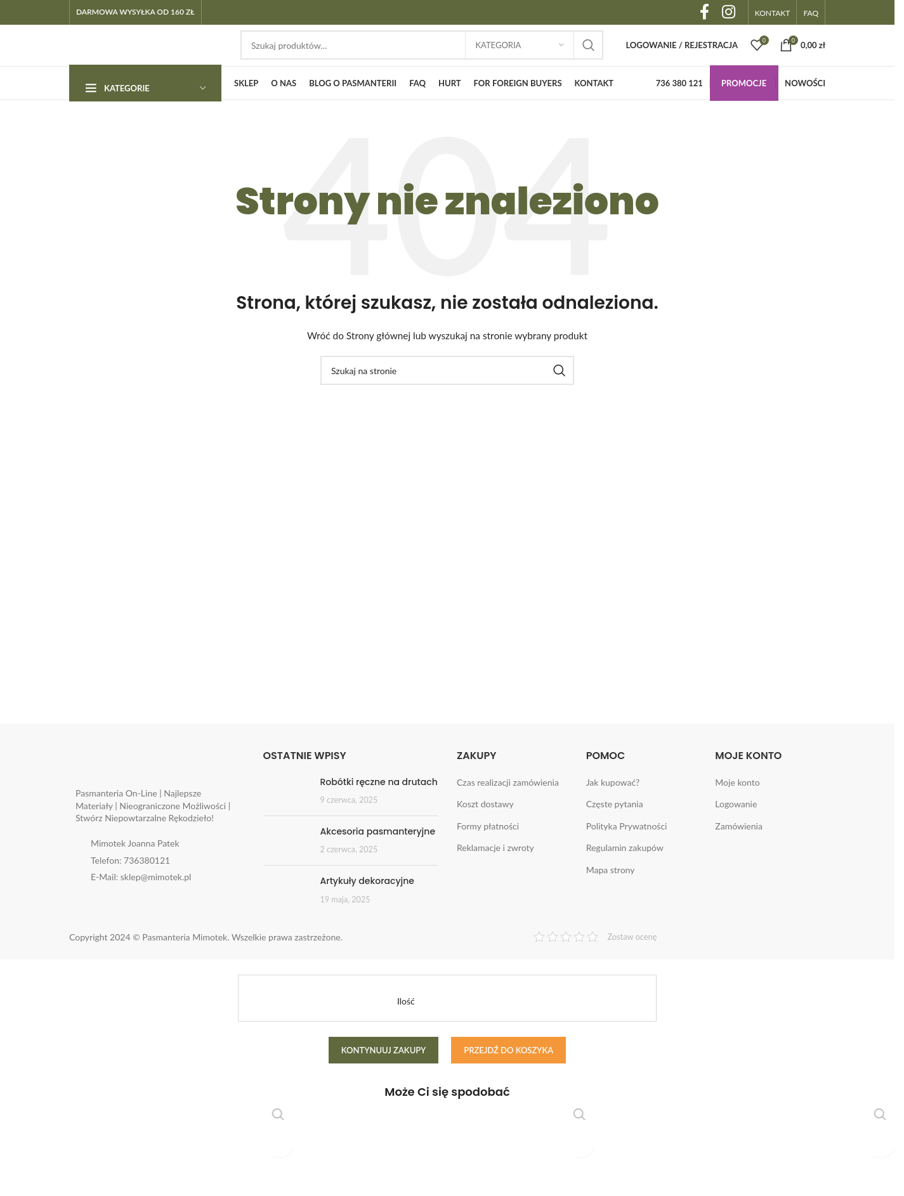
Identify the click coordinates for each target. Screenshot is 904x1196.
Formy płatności (488, 853)
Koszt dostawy (485, 831)
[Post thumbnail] (287, 818)
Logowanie (736, 831)
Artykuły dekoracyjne (367, 908)
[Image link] (154, 791)
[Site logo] (148, 58)
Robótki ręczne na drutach (379, 808)
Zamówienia (739, 853)
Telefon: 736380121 (130, 886)
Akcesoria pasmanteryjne (378, 858)
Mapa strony (610, 897)
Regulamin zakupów (625, 874)
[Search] (421, 60)
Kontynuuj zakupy (383, 1077)
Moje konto (737, 808)
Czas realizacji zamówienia (508, 808)
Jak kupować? (613, 808)
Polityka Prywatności (626, 853)
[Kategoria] (519, 60)
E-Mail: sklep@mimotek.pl (141, 904)
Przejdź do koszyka (508, 1077)
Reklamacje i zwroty (495, 874)
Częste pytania (614, 831)
